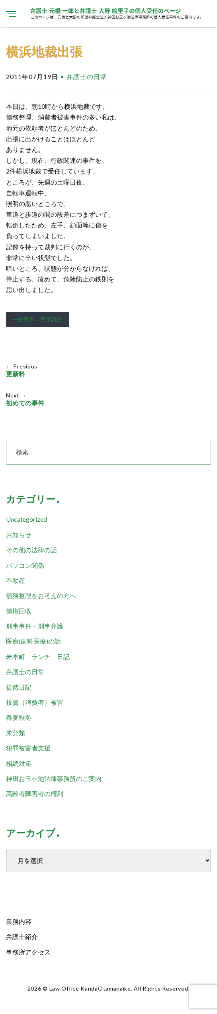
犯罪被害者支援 (28, 748)
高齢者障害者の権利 (34, 793)
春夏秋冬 (18, 717)
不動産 (15, 580)
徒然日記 (18, 687)
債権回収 (18, 611)
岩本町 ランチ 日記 (38, 656)
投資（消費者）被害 (34, 702)
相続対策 (18, 763)
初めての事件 (25, 403)
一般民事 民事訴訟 (37, 319)
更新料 (15, 374)
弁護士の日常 (86, 76)
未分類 (15, 732)
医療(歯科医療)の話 (33, 641)
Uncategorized (26, 519)
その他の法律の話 (31, 549)
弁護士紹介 (22, 936)
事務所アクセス (28, 952)
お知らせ (18, 534)
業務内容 (18, 921)
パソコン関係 (25, 565)
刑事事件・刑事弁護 (34, 626)
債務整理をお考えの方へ (41, 595)
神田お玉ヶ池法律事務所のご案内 (54, 778)
